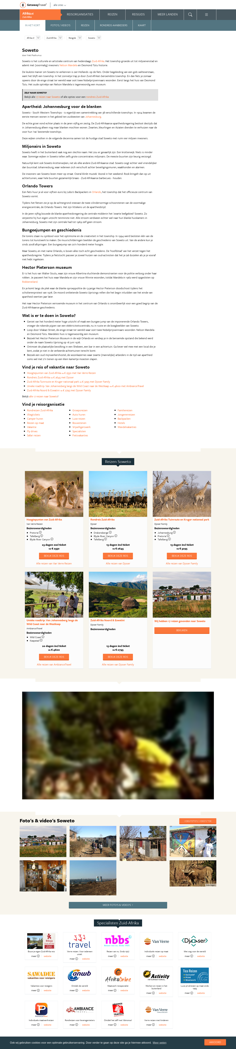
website (47, 956)
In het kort (32, 25)
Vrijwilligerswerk (81, 427)
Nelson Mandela (68, 65)
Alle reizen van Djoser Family (182, 563)
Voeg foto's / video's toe (197, 821)
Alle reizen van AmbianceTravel (54, 664)
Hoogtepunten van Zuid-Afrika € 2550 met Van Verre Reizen (61, 373)
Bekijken (181, 630)
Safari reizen (34, 435)
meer (35, 956)
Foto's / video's (60, 25)
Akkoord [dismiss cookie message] (215, 1042)
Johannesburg (93, 117)
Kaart (142, 25)
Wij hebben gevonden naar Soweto (179, 621)
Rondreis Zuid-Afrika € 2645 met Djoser (50, 377)
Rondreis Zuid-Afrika (102, 519)
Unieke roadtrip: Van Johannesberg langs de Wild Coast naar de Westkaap (52, 622)
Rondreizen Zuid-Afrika (40, 410)
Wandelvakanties (127, 427)
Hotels (121, 423)
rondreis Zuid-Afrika (97, 97)
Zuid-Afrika (51, 37)
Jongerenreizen (126, 414)
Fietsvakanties (80, 435)
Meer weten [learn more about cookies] (160, 1042)
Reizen (85, 25)
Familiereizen (125, 410)
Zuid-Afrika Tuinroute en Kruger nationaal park (181, 519)
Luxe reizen (78, 419)
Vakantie (31, 427)
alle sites (60, 5)
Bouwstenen (79, 423)
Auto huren (78, 414)
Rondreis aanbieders (113, 25)
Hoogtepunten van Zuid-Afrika (44, 519)
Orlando (96, 192)
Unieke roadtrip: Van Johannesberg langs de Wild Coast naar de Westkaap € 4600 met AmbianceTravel (85, 386)
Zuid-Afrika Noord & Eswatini (107, 620)
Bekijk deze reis (54, 556)
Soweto (91, 37)
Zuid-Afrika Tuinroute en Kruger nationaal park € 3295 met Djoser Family (68, 382)
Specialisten (79, 431)
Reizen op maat (35, 423)
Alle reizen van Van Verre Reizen (54, 563)
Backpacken (124, 419)
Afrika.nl (30, 37)
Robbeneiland (30, 282)
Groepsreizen (80, 410)
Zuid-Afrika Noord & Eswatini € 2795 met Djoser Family (59, 390)
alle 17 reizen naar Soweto (43, 396)
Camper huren (35, 419)
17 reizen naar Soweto (48, 97)
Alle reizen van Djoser (118, 563)
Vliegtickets (33, 414)
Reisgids (72, 37)
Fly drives (32, 431)
